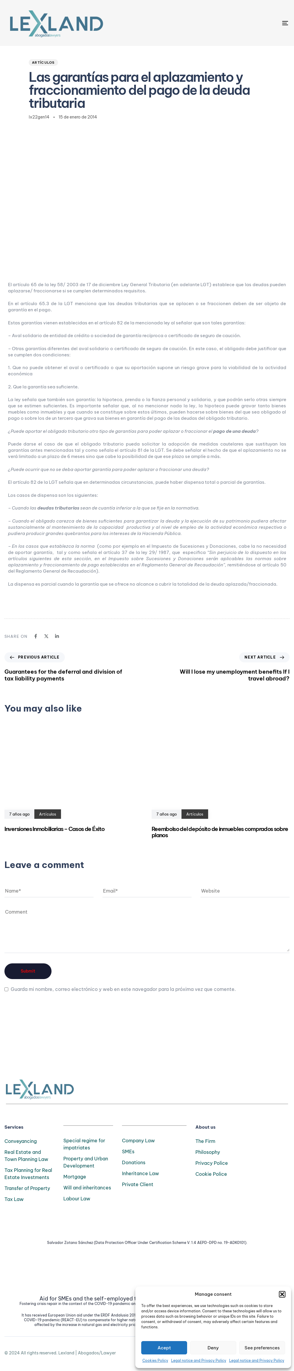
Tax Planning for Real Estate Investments (28, 1173)
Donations (133, 1162)
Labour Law (76, 1199)
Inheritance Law (140, 1173)
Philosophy (207, 1152)
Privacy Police (211, 1163)
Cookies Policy (155, 1360)
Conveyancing (20, 1141)
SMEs (128, 1151)
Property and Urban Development (85, 1162)
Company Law (138, 1140)
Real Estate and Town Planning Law (26, 1155)
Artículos (43, 62)
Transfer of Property (27, 1188)
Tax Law (14, 1199)
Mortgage (74, 1177)
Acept (164, 1348)
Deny (213, 1348)
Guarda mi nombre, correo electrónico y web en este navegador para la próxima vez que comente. (123, 989)
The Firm (205, 1141)
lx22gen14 (39, 117)
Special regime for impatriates (84, 1144)
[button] (282, 1294)
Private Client (137, 1184)
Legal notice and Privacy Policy (198, 1360)
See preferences (262, 1348)
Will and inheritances (87, 1188)
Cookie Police (211, 1174)
